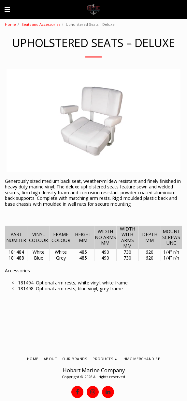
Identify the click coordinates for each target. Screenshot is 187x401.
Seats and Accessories (41, 24)
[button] (7, 9)
